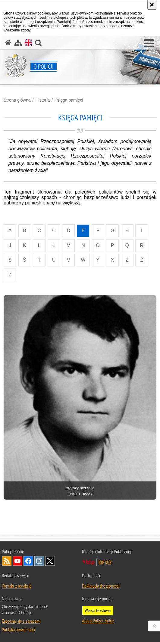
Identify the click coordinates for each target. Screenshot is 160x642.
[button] (149, 43)
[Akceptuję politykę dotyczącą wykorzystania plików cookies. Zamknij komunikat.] (151, 5)
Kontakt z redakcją (16, 586)
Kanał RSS (6, 561)
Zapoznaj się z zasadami (21, 621)
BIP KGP (105, 562)
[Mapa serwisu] (18, 43)
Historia (42, 100)
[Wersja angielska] (28, 42)
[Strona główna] (8, 43)
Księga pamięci (69, 100)
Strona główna (17, 100)
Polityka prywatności (18, 629)
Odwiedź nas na (17, 561)
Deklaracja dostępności (100, 586)
